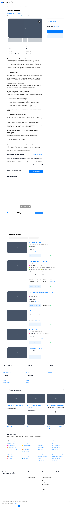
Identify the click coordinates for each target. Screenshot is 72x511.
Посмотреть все (11, 464)
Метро (8, 436)
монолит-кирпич (6, 382)
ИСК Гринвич (37, 251)
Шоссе (16, 436)
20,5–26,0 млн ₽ (53, 281)
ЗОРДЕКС (37, 353)
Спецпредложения (37, 2)
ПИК (35, 277)
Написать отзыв (39, 212)
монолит (5, 380)
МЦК (20, 436)
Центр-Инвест (38, 320)
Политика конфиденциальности (46, 481)
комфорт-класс (29, 367)
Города (26, 436)
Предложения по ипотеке (37, 154)
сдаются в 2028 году (7, 372)
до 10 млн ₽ (50, 367)
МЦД (23, 436)
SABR (16, 503)
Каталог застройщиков (46, 477)
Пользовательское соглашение (45, 485)
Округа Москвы (38, 436)
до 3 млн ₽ (50, 372)
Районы (12, 436)
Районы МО (31, 436)
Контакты (44, 491)
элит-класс (28, 372)
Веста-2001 (56, 26)
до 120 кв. (27, 382)
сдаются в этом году (7, 367)
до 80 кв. (27, 380)
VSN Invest (37, 301)
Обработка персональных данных (47, 489)
